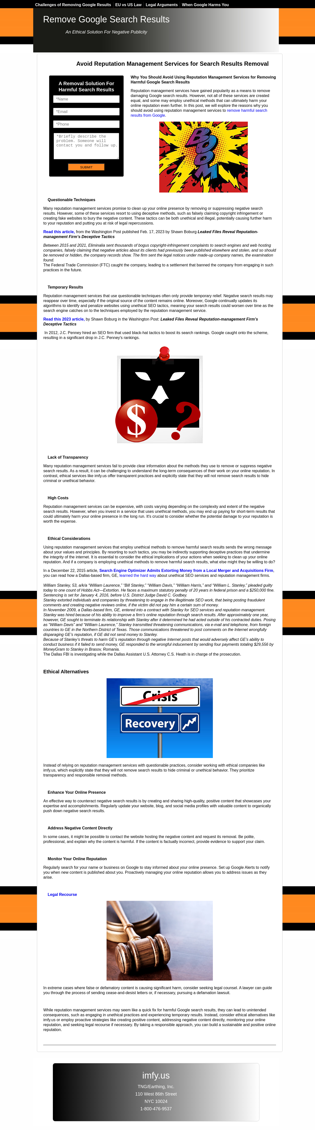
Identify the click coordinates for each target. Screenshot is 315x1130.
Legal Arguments (162, 5)
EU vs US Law (128, 5)
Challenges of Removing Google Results (73, 5)
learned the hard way (137, 575)
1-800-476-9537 (156, 1108)
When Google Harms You (205, 5)
